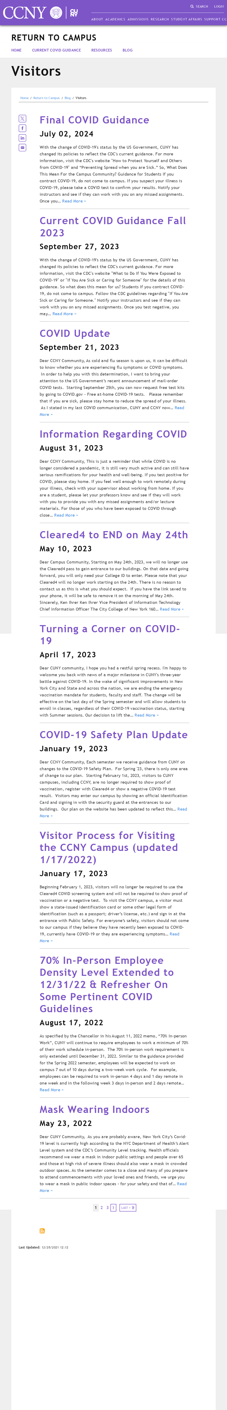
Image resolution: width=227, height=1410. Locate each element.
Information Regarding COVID (113, 433)
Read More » (74, 201)
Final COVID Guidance (95, 119)
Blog (128, 50)
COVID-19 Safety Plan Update (114, 734)
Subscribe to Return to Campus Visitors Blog (43, 1231)
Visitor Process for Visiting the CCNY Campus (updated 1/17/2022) (109, 847)
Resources (101, 50)
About (97, 19)
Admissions (138, 19)
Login (219, 6)
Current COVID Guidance (56, 50)
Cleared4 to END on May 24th (114, 534)
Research (160, 19)
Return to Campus (46, 98)
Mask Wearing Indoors (95, 1109)
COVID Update (75, 333)
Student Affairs (186, 19)
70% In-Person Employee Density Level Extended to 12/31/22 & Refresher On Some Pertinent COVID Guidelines (107, 984)
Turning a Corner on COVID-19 (110, 634)
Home (16, 50)
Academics (115, 19)
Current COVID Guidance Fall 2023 (113, 226)
